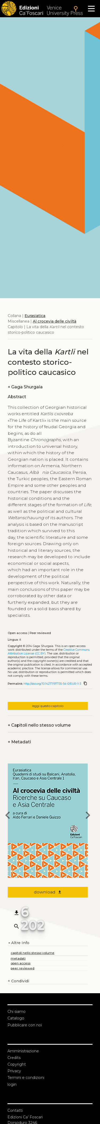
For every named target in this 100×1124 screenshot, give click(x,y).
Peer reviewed (40, 633)
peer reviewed (22, 968)
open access (20, 963)
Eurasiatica (35, 315)
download (48, 892)
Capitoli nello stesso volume (39, 725)
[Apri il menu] (91, 8)
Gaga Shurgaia (25, 387)
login (12, 1084)
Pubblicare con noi (24, 1025)
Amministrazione (23, 1051)
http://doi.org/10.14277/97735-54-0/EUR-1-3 (52, 683)
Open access (17, 633)
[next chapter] (87, 816)
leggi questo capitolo (47, 706)
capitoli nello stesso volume (32, 953)
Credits (14, 1057)
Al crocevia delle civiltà (54, 321)
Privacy (14, 1071)
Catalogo (15, 1018)
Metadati (19, 742)
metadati (18, 958)
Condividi (18, 981)
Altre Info (18, 943)
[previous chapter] (7, 816)
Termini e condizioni (25, 1077)
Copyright (16, 1064)
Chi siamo (16, 1011)
